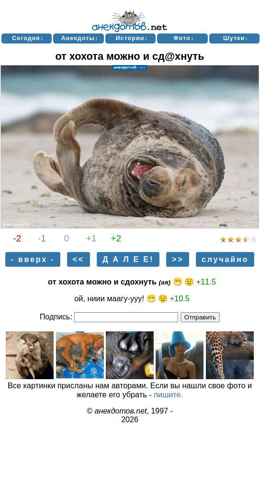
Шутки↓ (235, 38)
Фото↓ (183, 38)
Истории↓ (131, 38)
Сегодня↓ (28, 38)
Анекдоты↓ (80, 38)
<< (78, 259)
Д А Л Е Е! (128, 259)
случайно (225, 259)
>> (177, 259)
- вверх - (33, 259)
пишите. (168, 394)
